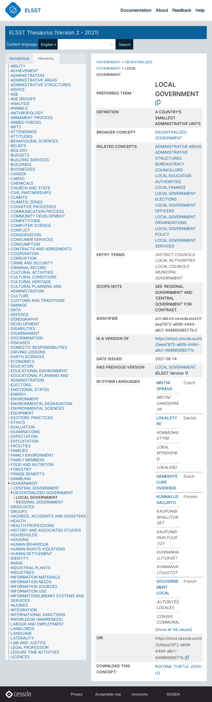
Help (200, 10)
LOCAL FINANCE (170, 187)
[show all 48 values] (173, 629)
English (47, 44)
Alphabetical (19, 58)
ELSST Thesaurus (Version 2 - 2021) (54, 32)
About (162, 10)
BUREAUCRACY (169, 163)
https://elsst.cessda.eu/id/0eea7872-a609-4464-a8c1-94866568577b (178, 344)
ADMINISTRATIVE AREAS (178, 146)
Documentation (136, 10)
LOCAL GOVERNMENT (175, 367)
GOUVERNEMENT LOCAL (167, 587)
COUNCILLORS (169, 169)
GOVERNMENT (108, 62)
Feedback (181, 10)
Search (125, 44)
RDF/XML (163, 666)
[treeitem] (20, 66)
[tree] (45, 362)
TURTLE (181, 666)
